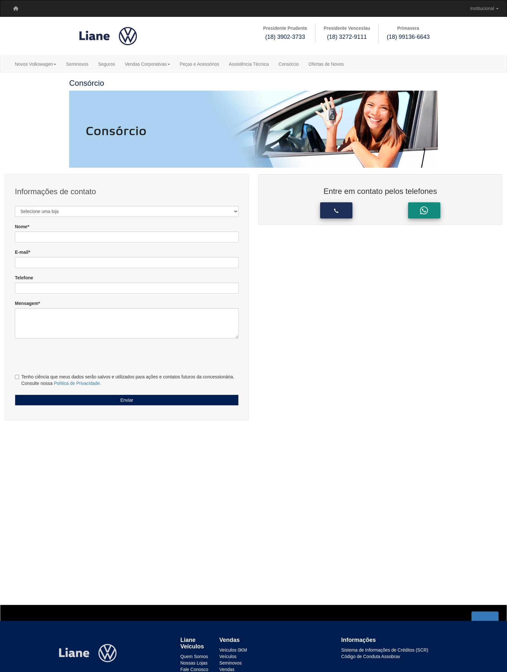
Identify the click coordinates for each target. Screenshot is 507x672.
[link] (30, 8)
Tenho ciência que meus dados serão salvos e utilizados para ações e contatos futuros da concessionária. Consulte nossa (124, 380)
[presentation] (54, 355)
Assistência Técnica (249, 64)
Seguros (106, 64)
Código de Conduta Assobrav (370, 656)
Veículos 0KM (233, 650)
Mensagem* (27, 303)
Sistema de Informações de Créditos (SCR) (384, 650)
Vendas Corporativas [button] (147, 64)
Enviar (126, 400)
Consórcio (288, 64)
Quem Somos (194, 656)
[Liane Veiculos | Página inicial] (15, 8)
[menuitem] (15, 8)
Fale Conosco (194, 669)
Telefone (24, 277)
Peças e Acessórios (199, 64)
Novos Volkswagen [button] (35, 64)
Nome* (22, 226)
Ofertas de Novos (326, 64)
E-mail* (22, 252)
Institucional (484, 8)
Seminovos (77, 64)
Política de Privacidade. (77, 383)
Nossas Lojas (194, 663)
